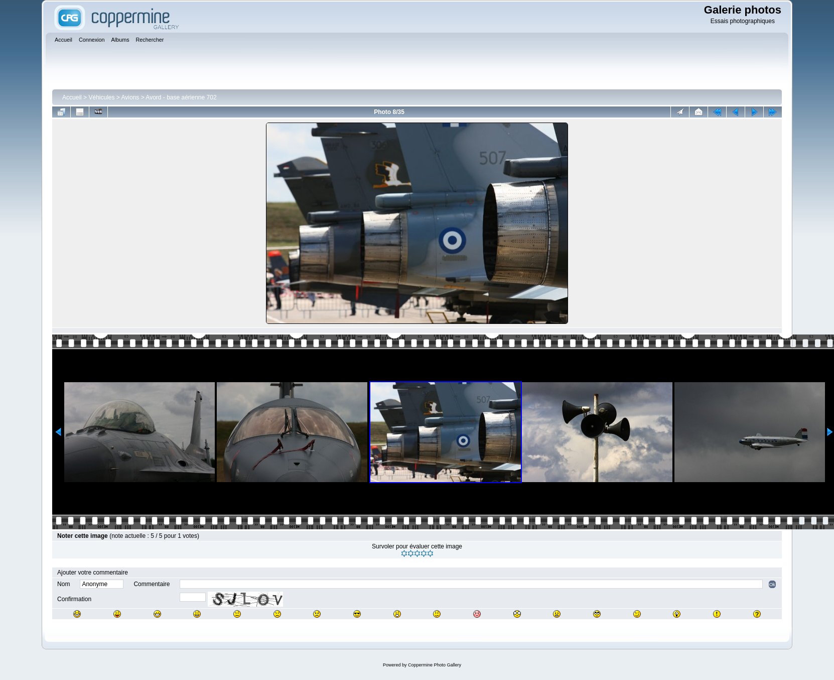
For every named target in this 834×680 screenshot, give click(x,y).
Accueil (72, 97)
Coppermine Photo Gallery (434, 664)
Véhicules (101, 97)
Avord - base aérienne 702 (181, 97)
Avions (130, 97)
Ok (772, 584)
